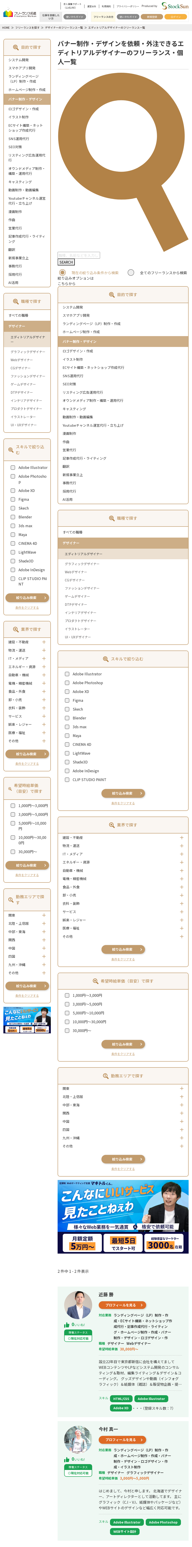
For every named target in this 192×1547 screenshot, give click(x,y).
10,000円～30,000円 (32, 840)
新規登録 (152, 17)
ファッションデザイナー (28, 376)
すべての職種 (18, 315)
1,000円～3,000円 (33, 805)
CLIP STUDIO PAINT (33, 581)
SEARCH (66, 262)
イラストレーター (23, 416)
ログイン (176, 17)
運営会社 (91, 6)
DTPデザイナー (22, 392)
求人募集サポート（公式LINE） (72, 5)
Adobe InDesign (32, 569)
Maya (23, 534)
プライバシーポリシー (128, 6)
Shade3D (26, 561)
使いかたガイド (74, 17)
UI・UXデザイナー (24, 425)
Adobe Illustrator (33, 467)
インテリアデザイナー (26, 400)
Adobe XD (27, 490)
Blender (25, 517)
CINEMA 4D (28, 543)
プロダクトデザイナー (26, 408)
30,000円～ (28, 851)
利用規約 (106, 6)
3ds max (25, 525)
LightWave (27, 552)
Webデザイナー (22, 360)
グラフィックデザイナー (28, 351)
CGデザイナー (21, 368)
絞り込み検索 (26, 597)
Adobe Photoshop (33, 478)
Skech (24, 508)
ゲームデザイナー (23, 384)
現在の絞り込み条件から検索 (95, 272)
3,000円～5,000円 (33, 814)
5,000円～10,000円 (32, 825)
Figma (24, 499)
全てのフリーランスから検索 (163, 272)
